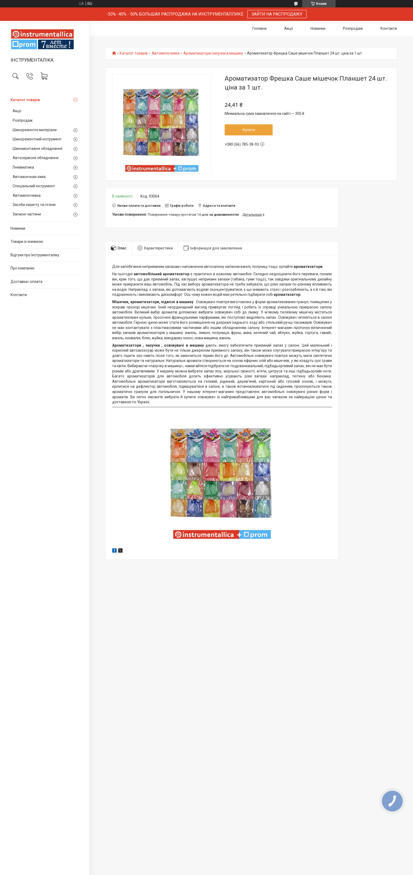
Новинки (18, 228)
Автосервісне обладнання (35, 158)
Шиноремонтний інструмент (37, 139)
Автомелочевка (27, 195)
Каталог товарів (25, 100)
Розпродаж (23, 120)
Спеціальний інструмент (34, 186)
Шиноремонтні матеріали (35, 130)
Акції (17, 111)
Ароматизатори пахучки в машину (213, 53)
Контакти (19, 295)
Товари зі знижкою (27, 241)
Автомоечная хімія (29, 177)
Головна (259, 28)
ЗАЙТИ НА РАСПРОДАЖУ (277, 14)
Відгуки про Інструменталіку (35, 255)
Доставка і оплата (26, 281)
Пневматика (23, 167)
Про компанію (23, 268)
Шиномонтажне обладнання (37, 148)
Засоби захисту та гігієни (34, 205)
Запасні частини (27, 214)
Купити (249, 130)
